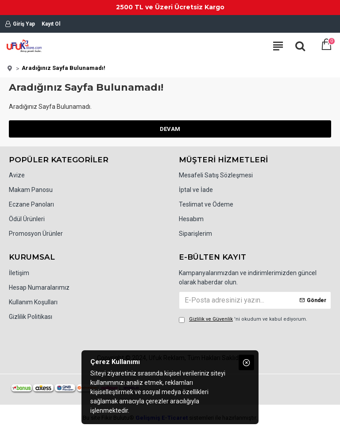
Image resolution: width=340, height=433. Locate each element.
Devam (170, 129)
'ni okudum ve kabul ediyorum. (243, 319)
